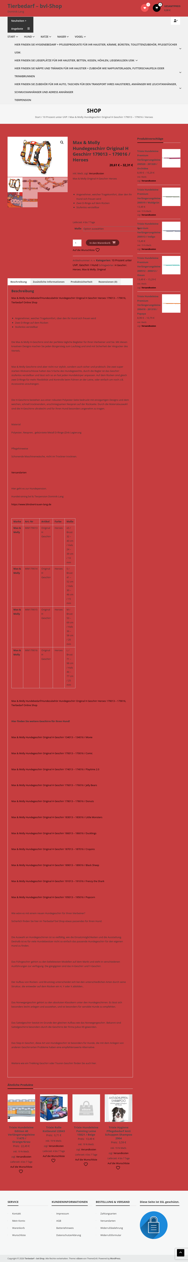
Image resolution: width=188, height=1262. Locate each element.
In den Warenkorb (100, 243)
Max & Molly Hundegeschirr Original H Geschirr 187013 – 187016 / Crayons (53, 849)
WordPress (116, 1258)
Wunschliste (19, 1235)
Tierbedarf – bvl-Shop (35, 5)
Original (101, 269)
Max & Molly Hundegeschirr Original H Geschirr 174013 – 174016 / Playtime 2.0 (55, 769)
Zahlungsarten (108, 1213)
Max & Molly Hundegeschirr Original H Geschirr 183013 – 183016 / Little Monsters (56, 817)
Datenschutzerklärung (68, 1235)
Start (11, 36)
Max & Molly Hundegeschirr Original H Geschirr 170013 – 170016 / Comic (52, 753)
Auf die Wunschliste (86, 250)
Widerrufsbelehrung (111, 1228)
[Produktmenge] (77, 243)
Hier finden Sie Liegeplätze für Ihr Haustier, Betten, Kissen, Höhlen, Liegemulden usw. (75, 60)
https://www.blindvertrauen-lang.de (31, 504)
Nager (61, 36)
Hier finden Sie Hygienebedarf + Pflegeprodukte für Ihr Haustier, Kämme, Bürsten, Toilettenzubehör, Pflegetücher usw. (96, 48)
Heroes (77, 269)
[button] (62, 142)
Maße (78, 228)
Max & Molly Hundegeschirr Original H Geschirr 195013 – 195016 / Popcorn (53, 897)
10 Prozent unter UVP (55, 117)
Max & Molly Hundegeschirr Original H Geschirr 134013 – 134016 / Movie (52, 737)
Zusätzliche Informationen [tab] (49, 281)
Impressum (62, 1213)
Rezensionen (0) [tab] (107, 281)
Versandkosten (96, 173)
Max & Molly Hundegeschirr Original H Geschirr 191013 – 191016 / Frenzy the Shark (57, 881)
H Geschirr (120, 265)
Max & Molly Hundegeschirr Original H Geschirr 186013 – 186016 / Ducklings (53, 833)
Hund (28, 36)
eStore (80, 1258)
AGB (58, 1220)
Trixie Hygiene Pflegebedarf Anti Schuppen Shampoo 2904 (118, 1132)
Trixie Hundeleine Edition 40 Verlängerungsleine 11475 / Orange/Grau (21, 1134)
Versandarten (19, 472)
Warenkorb (18, 1228)
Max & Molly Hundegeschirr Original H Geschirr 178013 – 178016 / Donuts (52, 801)
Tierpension (23, 100)
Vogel (79, 36)
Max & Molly (89, 269)
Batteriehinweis (65, 1228)
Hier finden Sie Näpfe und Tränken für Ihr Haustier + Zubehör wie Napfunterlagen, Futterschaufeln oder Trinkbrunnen (89, 72)
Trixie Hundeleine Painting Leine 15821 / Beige (86, 1130)
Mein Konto (18, 1220)
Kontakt (16, 1213)
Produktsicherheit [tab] (81, 281)
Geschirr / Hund (88, 265)
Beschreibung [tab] (19, 281)
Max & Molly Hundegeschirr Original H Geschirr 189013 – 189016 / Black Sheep (55, 865)
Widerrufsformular (110, 1235)
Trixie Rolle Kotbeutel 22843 (54, 1129)
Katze (44, 36)
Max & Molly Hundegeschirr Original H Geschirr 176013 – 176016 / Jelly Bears (54, 785)
